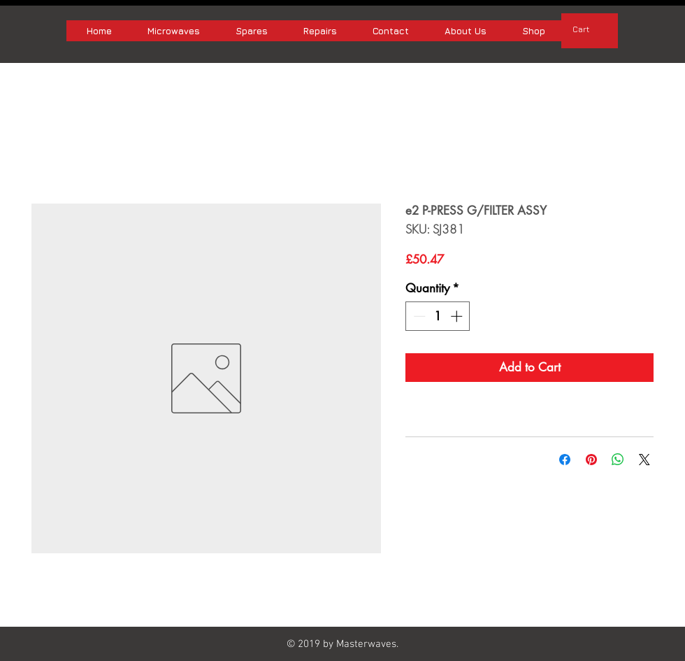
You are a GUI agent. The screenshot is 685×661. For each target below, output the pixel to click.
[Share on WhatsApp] (618, 459)
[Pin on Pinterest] (591, 459)
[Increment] (457, 316)
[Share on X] (644, 459)
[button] (589, 29)
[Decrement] (418, 316)
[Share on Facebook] (564, 459)
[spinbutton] (437, 316)
